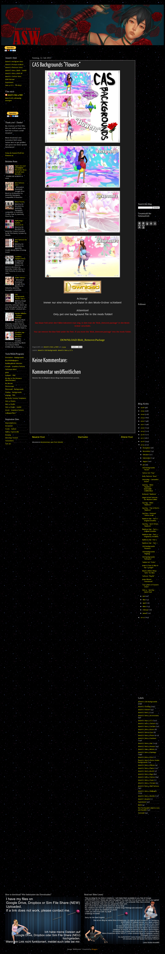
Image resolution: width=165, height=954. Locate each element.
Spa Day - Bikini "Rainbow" (147, 504)
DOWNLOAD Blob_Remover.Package (82, 339)
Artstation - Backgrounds (14, 357)
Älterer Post (127, 437)
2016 (143, 441)
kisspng (8, 435)
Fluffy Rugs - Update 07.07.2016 (19, 223)
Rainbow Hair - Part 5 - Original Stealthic (150, 530)
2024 (143, 414)
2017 (143, 438)
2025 (143, 411)
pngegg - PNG (10, 395)
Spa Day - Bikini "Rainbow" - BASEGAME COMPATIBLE (147, 488)
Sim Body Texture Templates (15, 398)
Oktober (146, 455)
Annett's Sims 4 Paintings (147, 752)
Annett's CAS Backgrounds (47, 350)
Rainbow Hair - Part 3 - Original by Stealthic (150, 536)
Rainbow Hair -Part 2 (149, 540)
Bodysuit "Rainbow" (149, 494)
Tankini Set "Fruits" (149, 562)
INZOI (140, 805)
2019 (143, 431)
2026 (143, 408)
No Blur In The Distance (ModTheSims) (13, 379)
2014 (143, 617)
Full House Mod (10, 369)
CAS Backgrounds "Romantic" (148, 558)
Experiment (9, 82)
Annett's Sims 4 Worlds (146, 796)
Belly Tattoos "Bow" (149, 476)
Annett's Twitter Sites (13, 76)
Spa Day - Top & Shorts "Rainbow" (150, 509)
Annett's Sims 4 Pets (145, 757)
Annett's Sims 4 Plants (146, 768)
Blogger (94, 949)
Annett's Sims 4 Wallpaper (147, 791)
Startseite (83, 437)
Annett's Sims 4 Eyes (145, 732)
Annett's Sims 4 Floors (146, 735)
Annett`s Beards (144, 799)
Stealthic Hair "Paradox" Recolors (19, 335)
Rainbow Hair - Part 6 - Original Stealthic (150, 520)
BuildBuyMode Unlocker (13, 363)
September (147, 458)
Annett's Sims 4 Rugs (145, 774)
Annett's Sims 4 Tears (146, 780)
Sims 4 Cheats (10, 401)
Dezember (147, 448)
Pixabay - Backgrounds (13, 392)
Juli (144, 465)
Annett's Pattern (144, 710)
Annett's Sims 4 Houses (146, 746)
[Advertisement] (149, 91)
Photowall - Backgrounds (14, 389)
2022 (143, 421)
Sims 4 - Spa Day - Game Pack (148, 591)
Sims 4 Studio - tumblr (13, 407)
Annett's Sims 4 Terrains (147, 783)
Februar (146, 610)
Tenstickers (9, 441)
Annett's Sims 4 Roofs (146, 771)
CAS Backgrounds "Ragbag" (148, 553)
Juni (144, 596)
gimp (7, 372)
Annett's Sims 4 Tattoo (146, 777)
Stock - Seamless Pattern (14, 410)
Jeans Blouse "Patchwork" (147, 580)
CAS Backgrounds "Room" (148, 469)
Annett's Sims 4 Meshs (146, 749)
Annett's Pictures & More (14, 65)
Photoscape (9, 386)
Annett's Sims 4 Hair (145, 743)
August (145, 461)
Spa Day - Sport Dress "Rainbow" (150, 525)
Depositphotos (10, 423)
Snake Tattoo (20, 278)
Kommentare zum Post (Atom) (52, 442)
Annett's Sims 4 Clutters (147, 723)
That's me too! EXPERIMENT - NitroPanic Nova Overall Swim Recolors (20, 170)
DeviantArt (9, 426)
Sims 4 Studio (10, 404)
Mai (144, 600)
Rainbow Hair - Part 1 (150, 543)
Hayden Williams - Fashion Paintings (20, 316)
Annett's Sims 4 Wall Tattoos (148, 786)
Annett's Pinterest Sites (14, 67)
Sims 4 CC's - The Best (13, 85)
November (147, 451)
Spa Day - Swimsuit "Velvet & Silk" (149, 514)
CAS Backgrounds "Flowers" (148, 547)
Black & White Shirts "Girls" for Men (149, 572)
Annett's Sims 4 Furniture (147, 738)
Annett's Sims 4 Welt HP (13, 73)
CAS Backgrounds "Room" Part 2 (20, 297)
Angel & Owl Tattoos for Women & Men (149, 498)
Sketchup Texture (11, 438)
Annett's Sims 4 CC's (65, 350)
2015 (143, 445)
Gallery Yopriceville (12, 432)
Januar (145, 613)
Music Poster (19, 202)
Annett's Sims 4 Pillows (146, 765)
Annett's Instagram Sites (14, 61)
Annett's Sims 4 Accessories (148, 716)
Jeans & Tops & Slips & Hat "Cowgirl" (150, 566)
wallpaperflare (10, 413)
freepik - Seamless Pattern (15, 366)
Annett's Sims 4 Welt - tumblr (16, 70)
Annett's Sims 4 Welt (15, 95)
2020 (143, 428)
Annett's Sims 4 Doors (146, 729)
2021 (143, 424)
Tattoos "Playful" (148, 576)
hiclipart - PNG (10, 375)
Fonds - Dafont (10, 429)
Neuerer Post (38, 437)
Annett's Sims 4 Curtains (147, 726)
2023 (143, 418)
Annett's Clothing (144, 707)
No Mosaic (9, 383)
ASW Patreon (10, 79)
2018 (143, 435)
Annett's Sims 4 (143, 713)
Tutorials (141, 813)
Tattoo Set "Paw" (148, 473)
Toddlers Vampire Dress (20, 258)
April (144, 603)
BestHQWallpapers (12, 360)
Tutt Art (8, 444)
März (145, 606)
